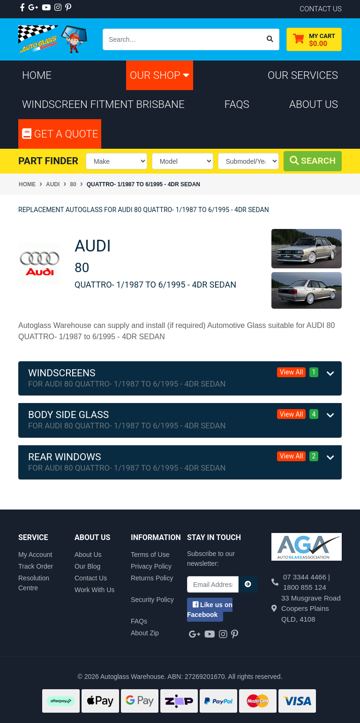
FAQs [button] (237, 104)
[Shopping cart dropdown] (314, 39)
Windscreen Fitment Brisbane (103, 104)
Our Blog (87, 566)
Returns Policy (152, 578)
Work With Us (94, 590)
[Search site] (270, 39)
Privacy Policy (151, 566)
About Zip (145, 633)
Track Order (35, 566)
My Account (35, 554)
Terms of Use (150, 554)
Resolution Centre (33, 583)
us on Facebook (209, 609)
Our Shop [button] (159, 75)
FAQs (139, 621)
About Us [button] (313, 104)
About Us (88, 554)
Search (313, 160)
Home (37, 75)
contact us (321, 9)
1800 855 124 (304, 587)
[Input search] (182, 39)
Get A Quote (60, 134)
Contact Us (91, 578)
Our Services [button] (303, 75)
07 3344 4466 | (306, 577)
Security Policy (152, 599)
